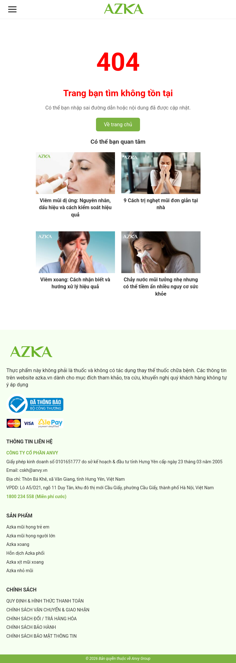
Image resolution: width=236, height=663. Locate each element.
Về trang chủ (118, 125)
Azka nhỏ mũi (19, 570)
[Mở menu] (12, 9)
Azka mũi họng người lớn (30, 535)
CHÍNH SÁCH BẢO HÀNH (31, 627)
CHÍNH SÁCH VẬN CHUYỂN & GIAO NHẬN (47, 609)
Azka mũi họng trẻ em (27, 526)
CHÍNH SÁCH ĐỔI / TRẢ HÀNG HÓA (41, 618)
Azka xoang (17, 544)
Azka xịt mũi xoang (25, 562)
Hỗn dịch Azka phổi (25, 553)
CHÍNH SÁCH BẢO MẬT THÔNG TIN (41, 636)
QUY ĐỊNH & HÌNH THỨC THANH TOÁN (45, 601)
